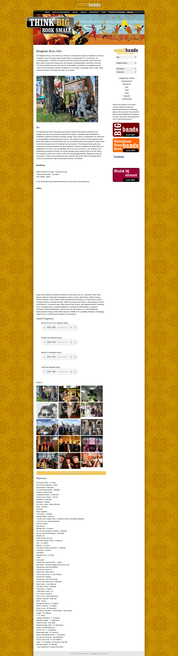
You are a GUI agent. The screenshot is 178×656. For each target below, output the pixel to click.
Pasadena (94, 653)
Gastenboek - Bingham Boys (71, 473)
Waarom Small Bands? (61, 12)
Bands (75, 12)
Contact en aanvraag (116, 12)
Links (103, 12)
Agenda (84, 12)
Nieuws (130, 12)
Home (47, 12)
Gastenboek (94, 12)
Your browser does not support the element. (59, 327)
